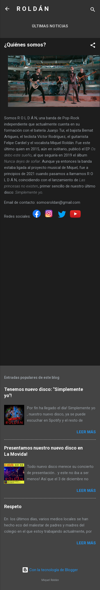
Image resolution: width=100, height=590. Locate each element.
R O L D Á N (32, 8)
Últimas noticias (50, 26)
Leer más (86, 432)
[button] (93, 46)
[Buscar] (93, 10)
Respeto (13, 506)
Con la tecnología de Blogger (50, 570)
